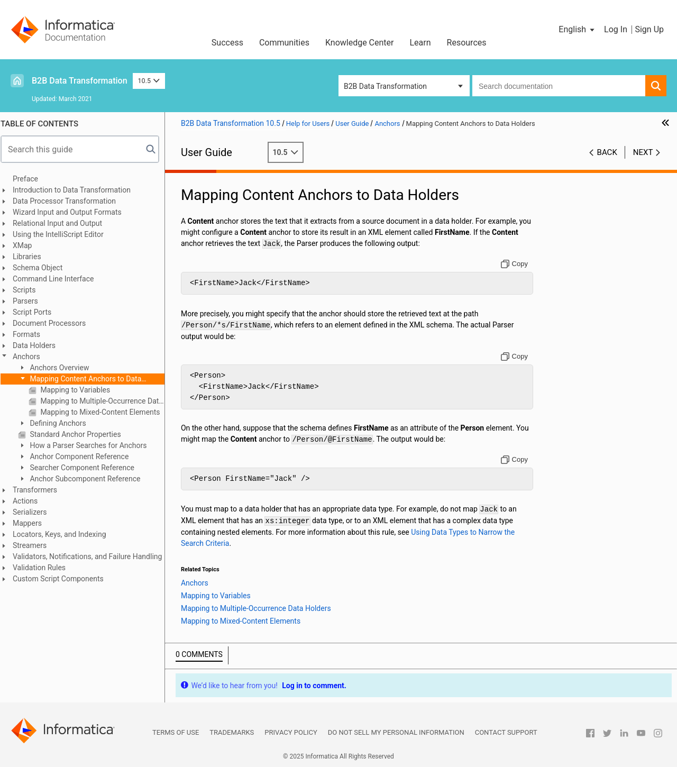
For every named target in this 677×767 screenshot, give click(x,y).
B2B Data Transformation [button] (385, 86)
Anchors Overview (63, 367)
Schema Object (42, 267)
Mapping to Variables (79, 390)
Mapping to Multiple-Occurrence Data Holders (106, 401)
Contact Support (506, 732)
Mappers (32, 523)
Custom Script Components (62, 578)
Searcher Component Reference (86, 467)
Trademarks (231, 732)
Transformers (39, 490)
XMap (26, 245)
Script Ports (36, 312)
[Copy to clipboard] (515, 264)
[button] (577, 29)
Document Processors (53, 323)
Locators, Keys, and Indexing (64, 534)
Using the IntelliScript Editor (62, 234)
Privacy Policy (290, 732)
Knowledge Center (359, 43)
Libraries (31, 256)
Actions (29, 501)
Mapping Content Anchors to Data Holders (84, 380)
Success (227, 43)
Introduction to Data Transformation (76, 190)
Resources (467, 43)
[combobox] (558, 85)
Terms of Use (175, 732)
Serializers (34, 512)
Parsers (30, 301)
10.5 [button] (149, 81)
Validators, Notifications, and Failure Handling (92, 556)
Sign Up (649, 29)
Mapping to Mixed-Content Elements (104, 412)
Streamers (34, 545)
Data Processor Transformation (69, 201)
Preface (30, 179)
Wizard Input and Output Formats (71, 212)
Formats (31, 334)
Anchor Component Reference (83, 456)
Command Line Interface (58, 279)
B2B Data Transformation (79, 81)
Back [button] (607, 152)
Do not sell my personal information (396, 732)
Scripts (28, 290)
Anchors (31, 356)
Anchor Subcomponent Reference (89, 478)
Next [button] (643, 152)
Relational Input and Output (62, 223)
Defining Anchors (62, 423)
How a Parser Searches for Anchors (92, 445)
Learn (420, 43)
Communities (284, 43)
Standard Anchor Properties (79, 434)
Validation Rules (43, 567)
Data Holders (38, 345)
